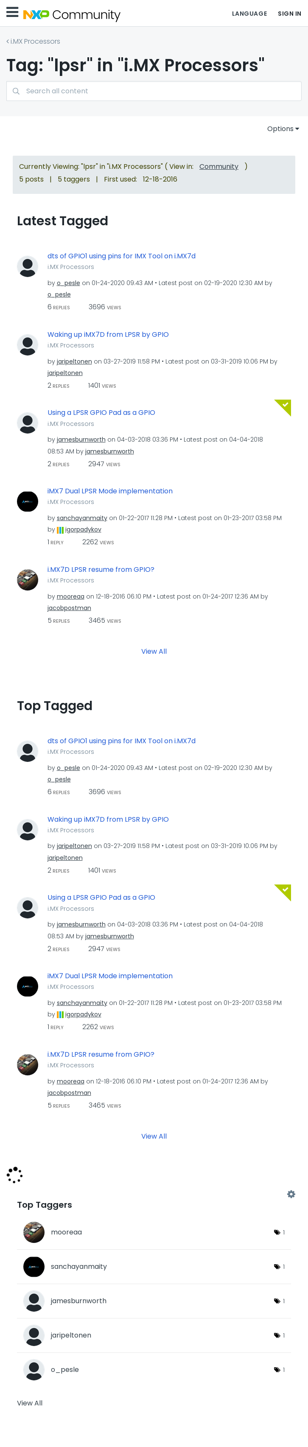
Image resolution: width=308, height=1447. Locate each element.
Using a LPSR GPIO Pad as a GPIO (101, 412)
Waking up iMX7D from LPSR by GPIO (108, 334)
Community (218, 166)
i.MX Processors (35, 41)
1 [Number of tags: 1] (284, 1232)
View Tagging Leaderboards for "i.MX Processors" (154, 1194)
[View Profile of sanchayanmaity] (82, 518)
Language (249, 13)
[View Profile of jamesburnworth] (81, 439)
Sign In (290, 13)
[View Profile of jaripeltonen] (74, 361)
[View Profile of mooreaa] (70, 596)
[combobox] (154, 91)
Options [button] (280, 129)
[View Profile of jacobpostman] (69, 608)
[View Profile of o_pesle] (68, 283)
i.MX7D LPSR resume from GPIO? (101, 569)
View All (154, 651)
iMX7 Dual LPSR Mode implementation (110, 491)
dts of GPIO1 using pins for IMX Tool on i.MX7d (122, 256)
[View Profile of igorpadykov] (83, 529)
